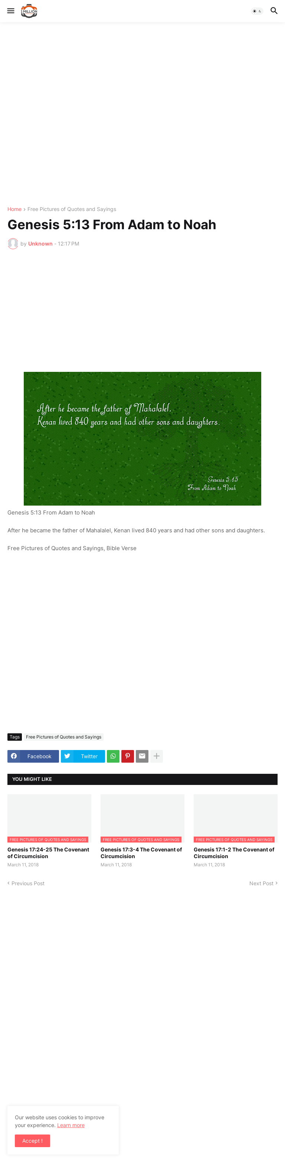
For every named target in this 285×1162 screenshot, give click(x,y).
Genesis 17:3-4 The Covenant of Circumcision (141, 852)
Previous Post (28, 883)
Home (14, 209)
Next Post (261, 883)
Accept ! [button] (32, 1140)
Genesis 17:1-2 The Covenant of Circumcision (234, 852)
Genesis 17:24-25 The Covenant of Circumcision (48, 852)
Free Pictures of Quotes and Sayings (71, 209)
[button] (10, 11)
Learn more (71, 1125)
